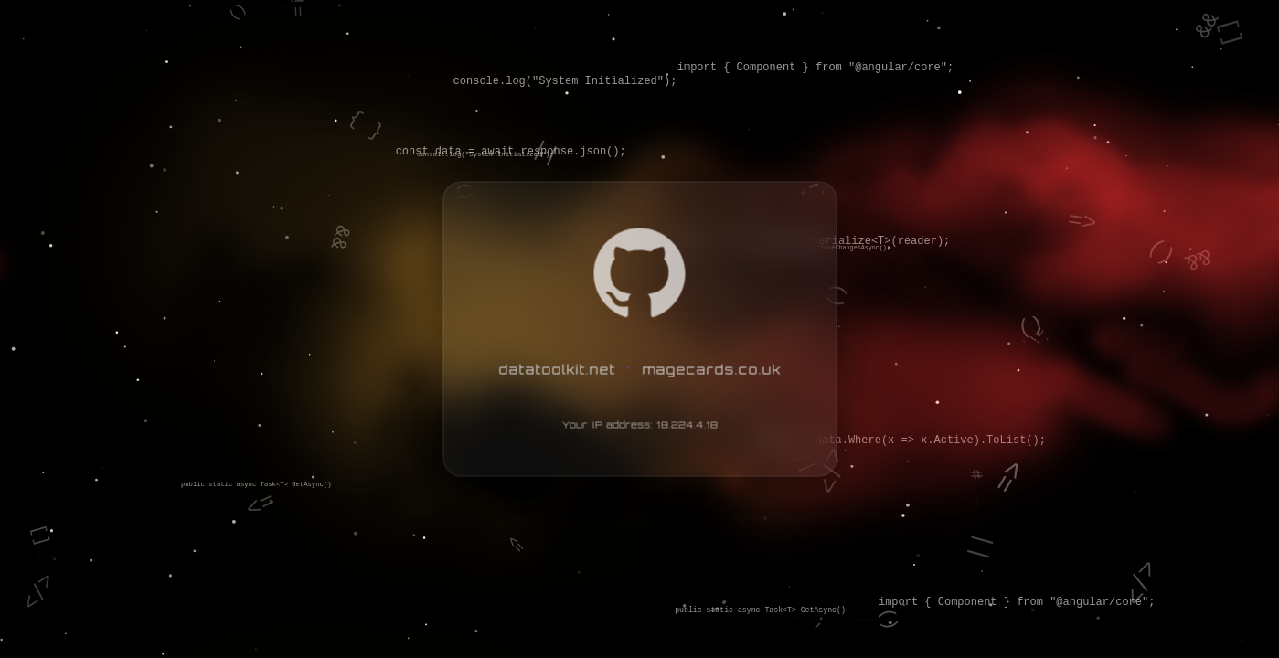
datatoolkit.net (556, 369)
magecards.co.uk (711, 369)
